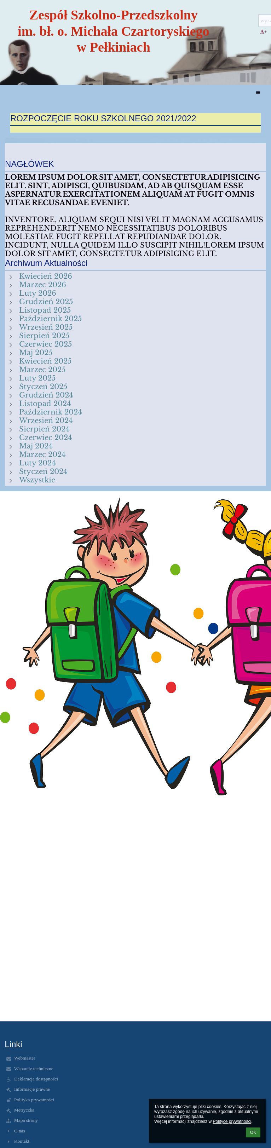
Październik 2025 (50, 318)
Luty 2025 (37, 378)
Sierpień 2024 (44, 429)
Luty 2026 (37, 293)
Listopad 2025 (45, 310)
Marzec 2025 (42, 369)
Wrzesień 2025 (46, 327)
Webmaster (24, 1058)
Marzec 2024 (42, 454)
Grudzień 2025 (46, 301)
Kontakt (21, 1141)
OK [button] (253, 1132)
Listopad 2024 (45, 403)
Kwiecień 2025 (45, 361)
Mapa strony (26, 1120)
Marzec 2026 (42, 284)
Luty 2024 (37, 463)
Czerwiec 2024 (45, 437)
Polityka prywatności (34, 1099)
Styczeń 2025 (43, 386)
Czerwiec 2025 (45, 344)
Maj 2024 (36, 446)
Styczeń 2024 (43, 471)
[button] (258, 93)
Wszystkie (37, 480)
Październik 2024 (50, 412)
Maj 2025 (35, 352)
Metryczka (24, 1110)
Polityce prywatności (232, 1121)
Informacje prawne (32, 1089)
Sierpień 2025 (44, 335)
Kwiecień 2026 (45, 276)
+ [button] (263, 32)
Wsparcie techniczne (33, 1068)
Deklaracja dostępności (36, 1079)
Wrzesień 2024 (46, 420)
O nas (19, 1130)
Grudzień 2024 (46, 395)
